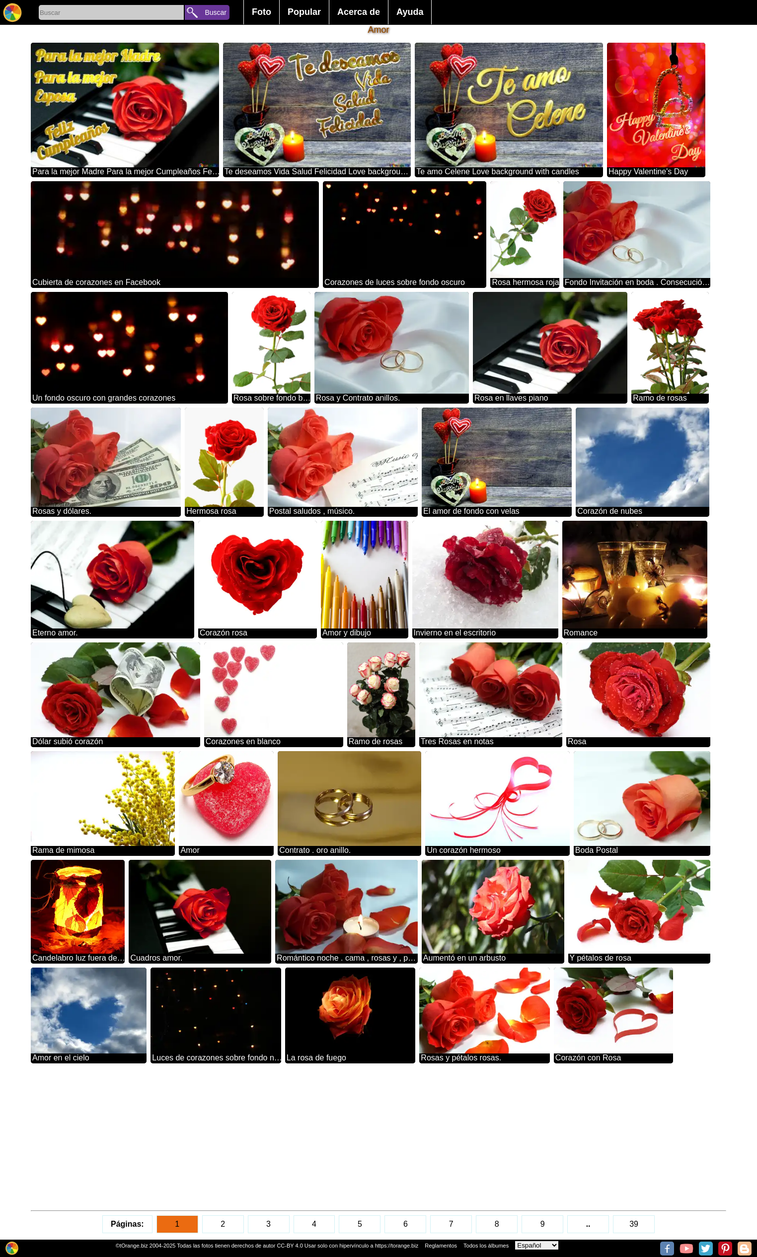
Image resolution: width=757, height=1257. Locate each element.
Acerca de (358, 12)
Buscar (216, 12)
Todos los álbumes (486, 1246)
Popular (304, 12)
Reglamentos (441, 1246)
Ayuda (409, 12)
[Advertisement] (329, 1136)
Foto (261, 12)
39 (633, 1224)
